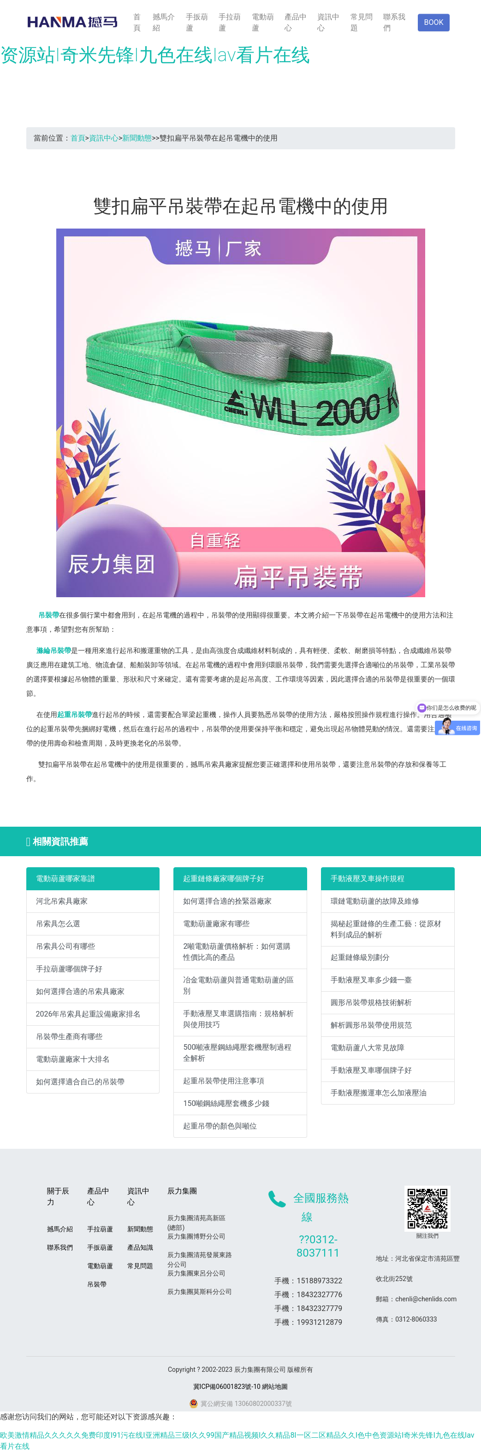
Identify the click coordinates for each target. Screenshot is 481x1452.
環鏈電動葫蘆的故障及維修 (375, 901)
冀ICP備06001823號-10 (227, 1386)
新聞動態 (137, 138)
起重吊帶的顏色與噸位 (220, 1126)
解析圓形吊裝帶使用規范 (371, 1025)
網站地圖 (275, 1386)
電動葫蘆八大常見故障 (367, 1047)
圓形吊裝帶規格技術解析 (371, 1002)
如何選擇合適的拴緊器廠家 (227, 901)
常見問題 (361, 22)
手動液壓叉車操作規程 (367, 878)
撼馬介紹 (164, 22)
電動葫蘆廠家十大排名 (73, 1059)
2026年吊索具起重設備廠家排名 (88, 1014)
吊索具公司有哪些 (65, 946)
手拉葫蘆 (230, 22)
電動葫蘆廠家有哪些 (216, 923)
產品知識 (140, 1247)
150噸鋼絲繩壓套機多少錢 (226, 1103)
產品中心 (296, 22)
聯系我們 (394, 22)
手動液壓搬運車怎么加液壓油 (379, 1092)
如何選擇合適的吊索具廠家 (80, 991)
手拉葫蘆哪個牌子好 (69, 968)
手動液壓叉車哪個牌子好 (371, 1070)
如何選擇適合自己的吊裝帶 (80, 1081)
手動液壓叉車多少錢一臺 (371, 980)
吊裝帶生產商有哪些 (69, 1036)
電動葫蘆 (263, 22)
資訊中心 (328, 22)
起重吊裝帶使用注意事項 (223, 1080)
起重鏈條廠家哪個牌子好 (223, 878)
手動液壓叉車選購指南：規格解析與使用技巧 (238, 1019)
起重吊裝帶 (74, 715)
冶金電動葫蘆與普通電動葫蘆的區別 (238, 985)
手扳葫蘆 (197, 22)
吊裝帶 (48, 615)
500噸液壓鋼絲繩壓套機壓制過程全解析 (237, 1053)
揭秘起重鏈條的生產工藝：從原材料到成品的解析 (386, 929)
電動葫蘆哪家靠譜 (65, 878)
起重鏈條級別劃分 (360, 957)
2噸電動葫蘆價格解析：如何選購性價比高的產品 (237, 952)
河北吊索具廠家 (62, 901)
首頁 (137, 22)
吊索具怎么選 (58, 923)
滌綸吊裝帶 (53, 651)
